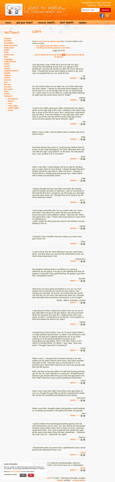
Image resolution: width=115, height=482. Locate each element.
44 (55, 57)
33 (55, 55)
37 (67, 55)
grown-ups (9, 54)
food (6, 52)
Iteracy (60, 480)
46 (61, 57)
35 (60, 55)
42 (80, 55)
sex (5, 82)
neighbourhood (11, 71)
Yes (23, 475)
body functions (11, 45)
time (6, 91)
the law (7, 84)
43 (83, 55)
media (7, 64)
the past (7, 87)
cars (10, 103)
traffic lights (13, 108)
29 (44, 55)
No (31, 475)
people (7, 73)
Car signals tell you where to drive (50, 46)
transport (8, 96)
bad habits (9, 43)
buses (11, 101)
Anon (82, 453)
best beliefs (66, 22)
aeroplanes (13, 99)
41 (77, 55)
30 (47, 55)
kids (6, 57)
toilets (7, 94)
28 (42, 55)
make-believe (10, 61)
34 (58, 55)
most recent (42, 41)
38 (70, 55)
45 (58, 57)
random (83, 22)
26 (36, 55)
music (7, 66)
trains (10, 110)
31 (50, 55)
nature (7, 68)
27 (39, 55)
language (8, 59)
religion (7, 75)
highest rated (55, 41)
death (6, 50)
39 (72, 55)
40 (75, 55)
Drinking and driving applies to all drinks (53, 48)
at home (7, 41)
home (8, 22)
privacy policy (79, 480)
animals (7, 38)
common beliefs (46, 22)
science (7, 80)
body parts (9, 48)
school (7, 78)
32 (52, 55)
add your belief (24, 22)
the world (8, 89)
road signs (13, 106)
